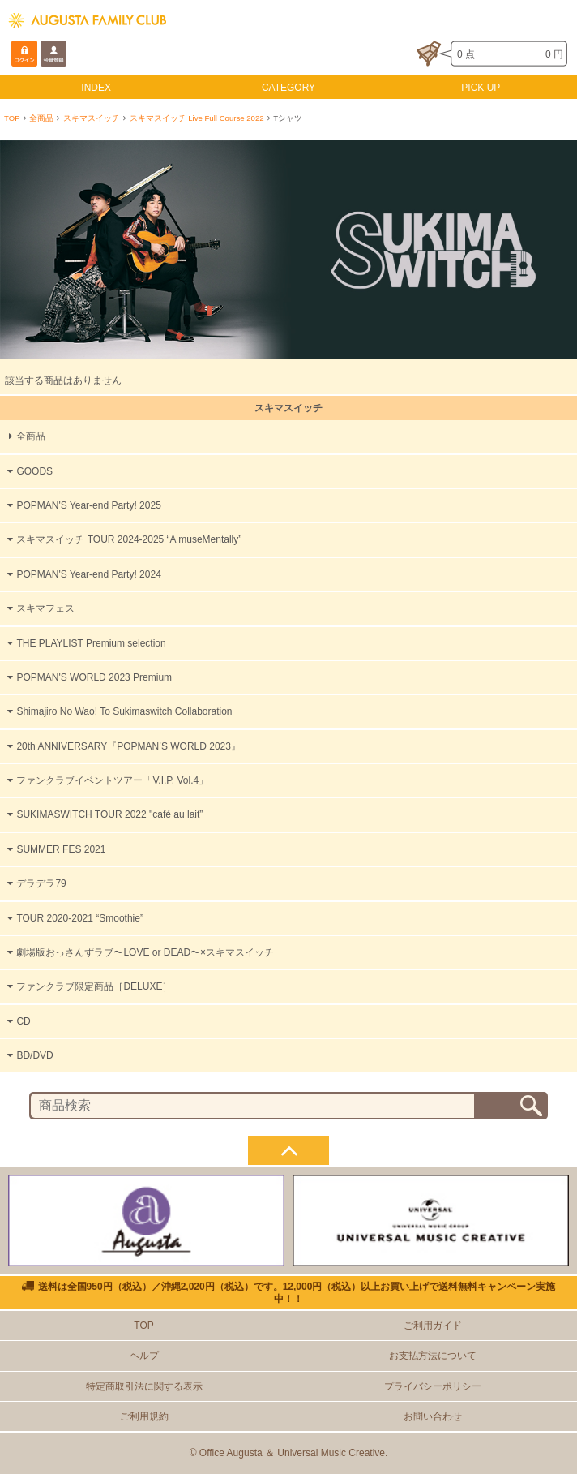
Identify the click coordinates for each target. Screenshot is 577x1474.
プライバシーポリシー (432, 1386)
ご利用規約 (144, 1416)
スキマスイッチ (91, 118)
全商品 (41, 118)
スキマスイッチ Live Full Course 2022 (197, 118)
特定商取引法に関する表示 (144, 1386)
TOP (12, 118)
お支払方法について (433, 1355)
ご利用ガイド (433, 1325)
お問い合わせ (433, 1416)
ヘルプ (144, 1355)
